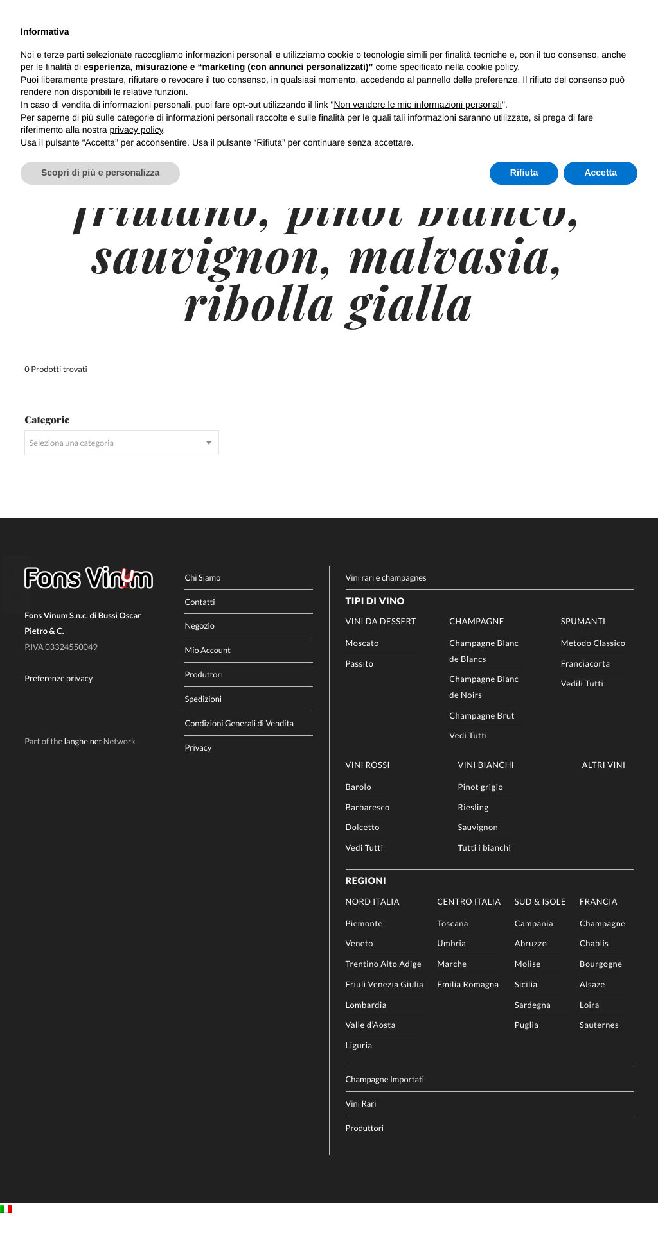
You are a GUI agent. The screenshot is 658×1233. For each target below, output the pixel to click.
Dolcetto (363, 842)
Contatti (199, 616)
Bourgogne (601, 978)
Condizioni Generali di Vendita (239, 738)
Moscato (362, 657)
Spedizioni (203, 713)
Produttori (203, 689)
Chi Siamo (202, 592)
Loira (590, 1019)
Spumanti (583, 636)
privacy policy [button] (136, 129)
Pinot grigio (481, 801)
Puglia (527, 1039)
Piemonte (364, 938)
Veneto (359, 958)
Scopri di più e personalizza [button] (100, 172)
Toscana (452, 938)
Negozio (199, 640)
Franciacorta (585, 678)
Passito (360, 678)
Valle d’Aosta (371, 1039)
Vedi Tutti (468, 750)
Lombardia (366, 1019)
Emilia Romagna (468, 999)
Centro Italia (469, 916)
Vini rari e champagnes (386, 592)
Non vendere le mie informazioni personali (417, 104)
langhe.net (83, 756)
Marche (452, 978)
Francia (599, 916)
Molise (528, 978)
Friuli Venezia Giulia (385, 999)
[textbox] (121, 457)
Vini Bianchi (486, 779)
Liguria (359, 1060)
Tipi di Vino (375, 615)
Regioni (366, 895)
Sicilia (526, 999)
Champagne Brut (482, 729)
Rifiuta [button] (524, 172)
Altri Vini (604, 779)
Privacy (197, 761)
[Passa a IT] (6, 1225)
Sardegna (533, 1019)
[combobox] (121, 457)
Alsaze (592, 999)
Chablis (594, 958)
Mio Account (207, 664)
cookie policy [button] (492, 67)
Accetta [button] (600, 172)
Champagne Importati (385, 1094)
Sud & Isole (540, 916)
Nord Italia (373, 916)
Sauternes (599, 1039)
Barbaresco (368, 822)
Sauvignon (478, 842)
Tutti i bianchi (484, 862)
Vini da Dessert (381, 636)
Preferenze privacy (58, 693)
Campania (534, 938)
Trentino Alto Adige (384, 978)
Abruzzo (531, 958)
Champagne (476, 636)
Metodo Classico (593, 657)
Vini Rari (361, 1118)
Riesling (473, 822)
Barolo (358, 801)
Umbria (451, 958)
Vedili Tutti (582, 698)
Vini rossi (368, 779)
